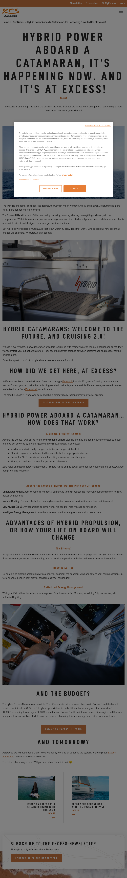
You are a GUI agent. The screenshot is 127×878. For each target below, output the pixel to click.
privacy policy (67, 175)
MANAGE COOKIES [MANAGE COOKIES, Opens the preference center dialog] (50, 189)
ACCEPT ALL (74, 189)
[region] (63, 159)
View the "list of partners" (29, 180)
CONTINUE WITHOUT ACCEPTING (98, 126)
